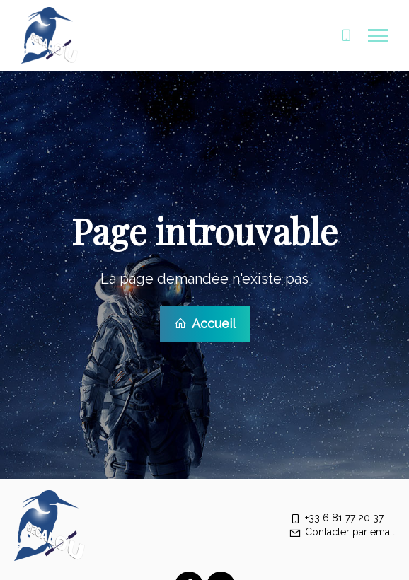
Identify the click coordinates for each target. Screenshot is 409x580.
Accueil (205, 322)
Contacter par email (342, 530)
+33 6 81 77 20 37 (336, 516)
